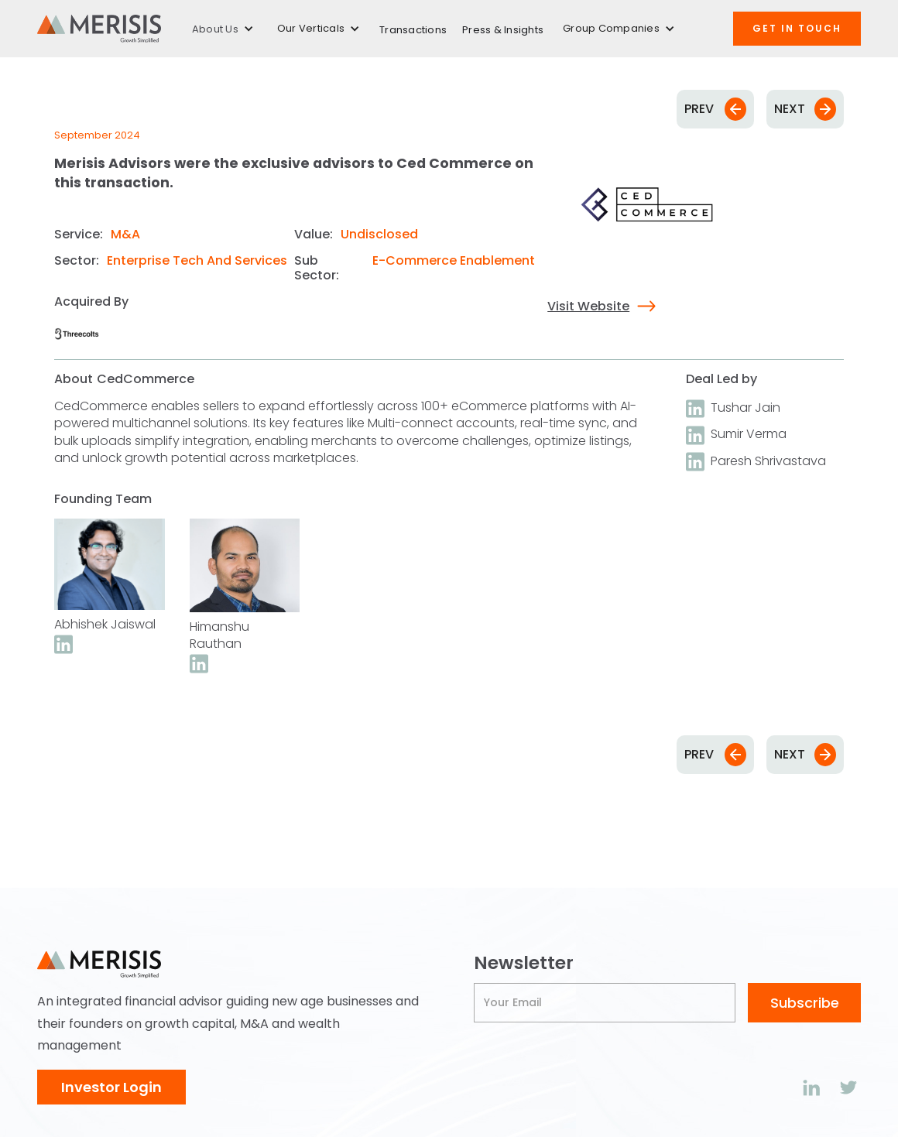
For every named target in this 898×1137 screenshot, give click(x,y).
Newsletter (524, 962)
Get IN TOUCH (796, 28)
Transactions (413, 29)
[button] (223, 29)
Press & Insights (502, 29)
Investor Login (111, 1087)
